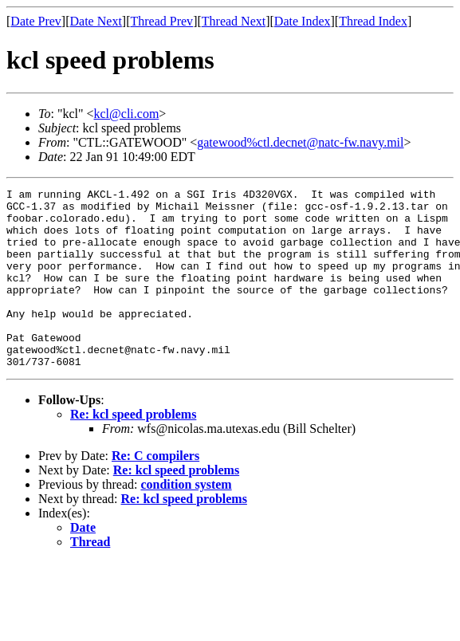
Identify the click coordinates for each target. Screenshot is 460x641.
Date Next (96, 21)
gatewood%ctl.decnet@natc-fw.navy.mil (300, 142)
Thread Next (233, 21)
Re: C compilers (155, 491)
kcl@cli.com (126, 113)
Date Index (302, 21)
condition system (185, 520)
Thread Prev (161, 21)
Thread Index (373, 21)
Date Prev (35, 21)
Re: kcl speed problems (133, 450)
